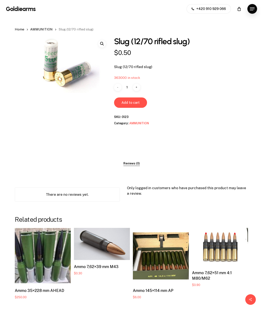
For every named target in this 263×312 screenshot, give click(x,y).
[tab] (131, 163)
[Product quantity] (127, 87)
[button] (252, 9)
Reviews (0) (131, 163)
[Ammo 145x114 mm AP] (161, 256)
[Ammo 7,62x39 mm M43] (102, 244)
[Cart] (239, 9)
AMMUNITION (41, 29)
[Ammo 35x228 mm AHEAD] (43, 256)
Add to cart (130, 103)
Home (19, 29)
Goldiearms (20, 9)
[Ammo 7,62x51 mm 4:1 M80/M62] (220, 247)
